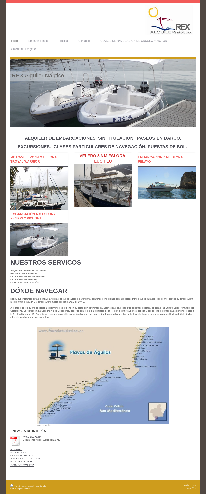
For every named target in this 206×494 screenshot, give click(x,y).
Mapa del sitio (40, 486)
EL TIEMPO (16, 449)
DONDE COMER (22, 465)
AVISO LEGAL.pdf (32, 437)
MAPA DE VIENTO (19, 452)
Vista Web (191, 488)
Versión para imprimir (21, 486)
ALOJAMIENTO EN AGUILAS (25, 458)
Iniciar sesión (190, 485)
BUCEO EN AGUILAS (21, 461)
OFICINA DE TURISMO (22, 455)
